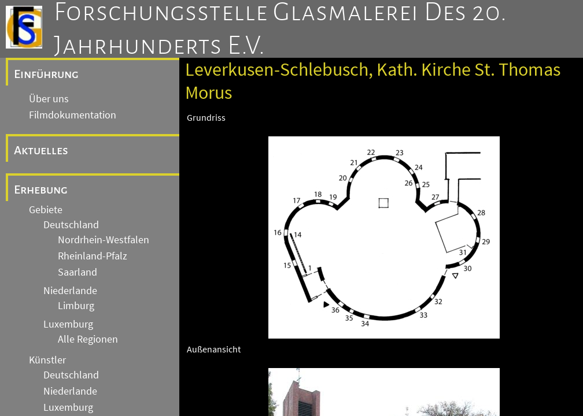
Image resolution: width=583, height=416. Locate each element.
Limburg (76, 305)
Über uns (49, 98)
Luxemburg (68, 324)
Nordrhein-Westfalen (103, 239)
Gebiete (45, 209)
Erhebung (41, 189)
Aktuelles (41, 150)
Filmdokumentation (72, 115)
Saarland (77, 272)
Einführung (46, 74)
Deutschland (71, 224)
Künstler (47, 360)
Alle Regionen (88, 339)
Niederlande (70, 290)
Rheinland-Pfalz (92, 256)
